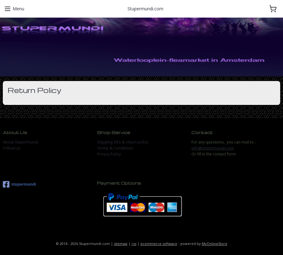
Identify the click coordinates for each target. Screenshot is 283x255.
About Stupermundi (20, 142)
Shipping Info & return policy (122, 142)
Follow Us (11, 148)
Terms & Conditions (115, 148)
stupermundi (19, 184)
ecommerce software (158, 243)
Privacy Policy (109, 154)
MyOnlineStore (214, 243)
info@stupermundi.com (212, 148)
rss (134, 243)
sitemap (120, 243)
